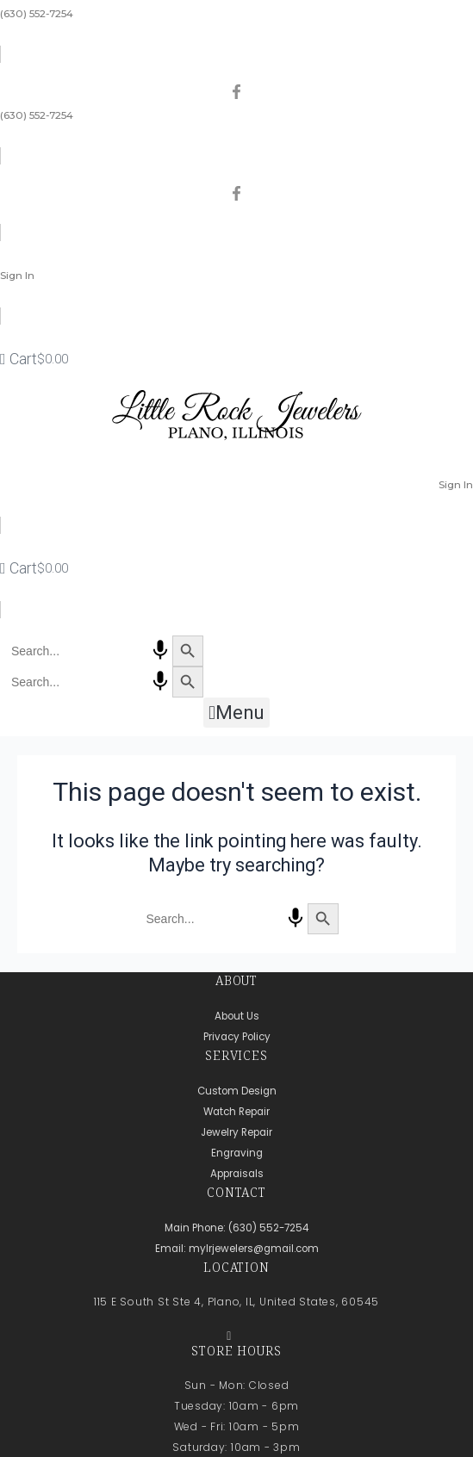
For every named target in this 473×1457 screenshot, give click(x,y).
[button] (236, 713)
